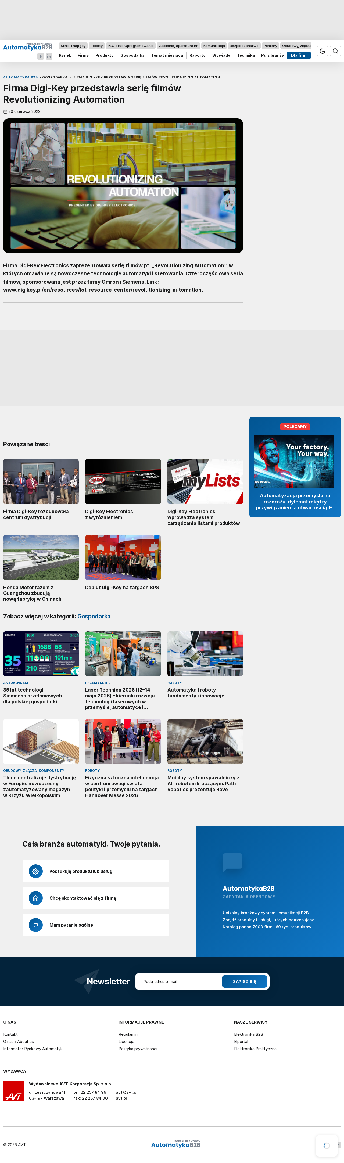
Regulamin (128, 1034)
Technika (246, 55)
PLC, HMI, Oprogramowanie (131, 46)
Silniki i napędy (73, 46)
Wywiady (221, 55)
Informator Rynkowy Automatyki (33, 1048)
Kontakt (10, 1034)
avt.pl (121, 1098)
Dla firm (299, 55)
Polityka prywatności (138, 1048)
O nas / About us (18, 1041)
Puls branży (272, 55)
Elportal (241, 1041)
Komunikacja (214, 46)
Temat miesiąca (167, 55)
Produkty (104, 55)
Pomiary (270, 46)
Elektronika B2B (248, 1034)
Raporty (197, 55)
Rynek (65, 55)
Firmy (83, 55)
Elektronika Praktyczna (255, 1048)
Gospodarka (132, 55)
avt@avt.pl (126, 1092)
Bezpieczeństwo (244, 46)
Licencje (126, 1041)
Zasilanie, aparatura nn (178, 46)
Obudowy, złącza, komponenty (308, 46)
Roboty (97, 46)
